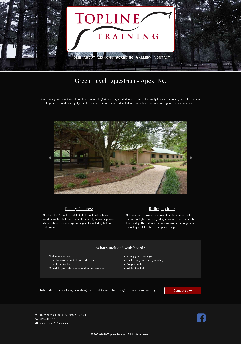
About (89, 57)
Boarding (125, 57)
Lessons (105, 57)
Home (76, 57)
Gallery (144, 57)
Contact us (182, 290)
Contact (162, 57)
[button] (50, 157)
